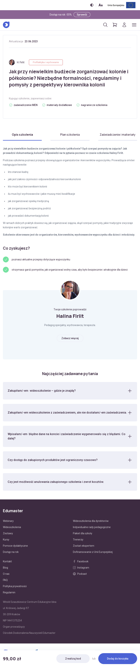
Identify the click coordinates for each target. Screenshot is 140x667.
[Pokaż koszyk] (114, 24)
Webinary (8, 520)
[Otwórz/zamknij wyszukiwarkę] (105, 24)
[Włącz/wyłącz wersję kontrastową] (91, 5)
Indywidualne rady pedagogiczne (92, 527)
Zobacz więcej (70, 338)
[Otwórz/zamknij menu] (134, 25)
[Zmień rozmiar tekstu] (101, 5)
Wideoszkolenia (12, 527)
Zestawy (8, 533)
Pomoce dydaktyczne (15, 545)
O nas (6, 573)
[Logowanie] (124, 24)
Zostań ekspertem (83, 545)
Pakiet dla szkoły (82, 533)
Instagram (81, 567)
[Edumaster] (6, 25)
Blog (5, 567)
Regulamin (9, 592)
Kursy (6, 539)
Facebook (80, 561)
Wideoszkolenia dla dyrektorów (91, 520)
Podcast (80, 573)
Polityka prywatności (15, 586)
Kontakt (7, 561)
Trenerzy (78, 539)
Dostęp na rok (11, 551)
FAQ (5, 580)
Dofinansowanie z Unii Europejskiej (93, 551)
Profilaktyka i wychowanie (46, 62)
